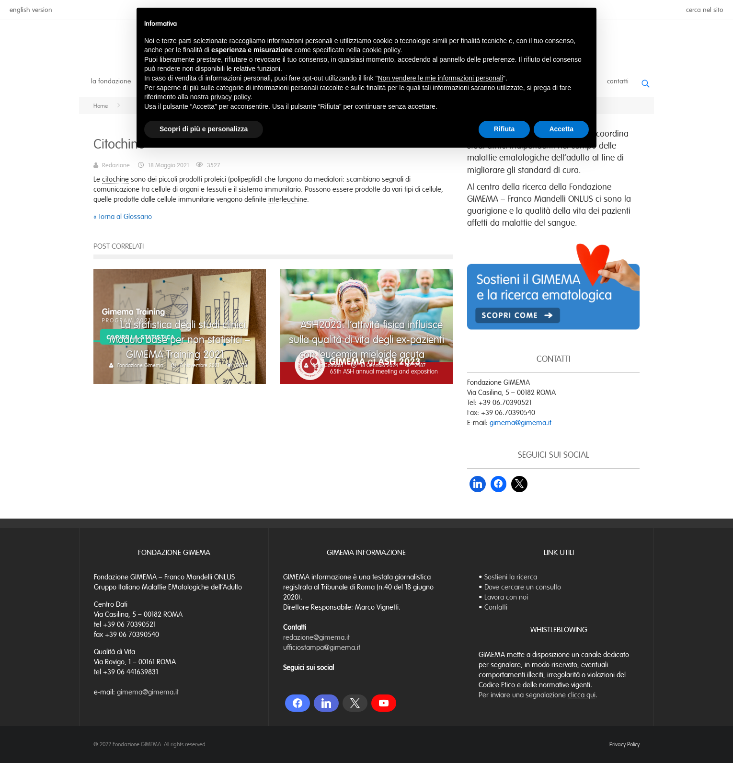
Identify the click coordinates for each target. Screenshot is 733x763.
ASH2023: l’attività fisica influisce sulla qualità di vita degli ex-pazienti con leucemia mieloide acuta (366, 339)
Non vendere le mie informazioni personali (440, 78)
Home (100, 106)
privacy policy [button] (231, 97)
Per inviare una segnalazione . (538, 695)
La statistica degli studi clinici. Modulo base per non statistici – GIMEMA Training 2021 (179, 339)
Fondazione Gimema (140, 365)
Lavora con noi (506, 597)
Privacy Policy (624, 744)
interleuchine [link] (287, 199)
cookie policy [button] (381, 50)
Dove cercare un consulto (522, 587)
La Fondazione (111, 81)
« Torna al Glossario (122, 216)
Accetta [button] (561, 129)
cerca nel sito (704, 10)
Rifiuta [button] (504, 129)
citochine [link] (115, 179)
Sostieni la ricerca (510, 577)
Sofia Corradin (327, 365)
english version (31, 10)
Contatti (618, 81)
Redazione (116, 165)
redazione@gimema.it (316, 637)
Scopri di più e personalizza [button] (204, 129)
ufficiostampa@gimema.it (321, 647)
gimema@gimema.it (520, 422)
